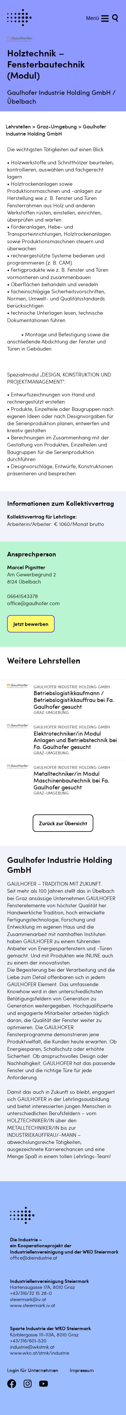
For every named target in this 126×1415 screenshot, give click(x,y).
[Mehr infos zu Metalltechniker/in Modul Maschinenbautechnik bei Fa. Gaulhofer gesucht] (20, 780)
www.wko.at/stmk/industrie (39, 1352)
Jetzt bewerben (30, 623)
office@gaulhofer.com (33, 603)
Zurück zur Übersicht (63, 823)
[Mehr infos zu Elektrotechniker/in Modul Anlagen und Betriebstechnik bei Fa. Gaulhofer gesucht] (20, 739)
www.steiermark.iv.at (32, 1305)
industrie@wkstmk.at (32, 1346)
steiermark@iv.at (28, 1299)
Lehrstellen (18, 126)
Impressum (82, 1370)
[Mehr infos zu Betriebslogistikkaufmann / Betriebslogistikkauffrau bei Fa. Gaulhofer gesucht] (20, 699)
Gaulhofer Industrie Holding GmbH (56, 130)
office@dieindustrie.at (33, 1257)
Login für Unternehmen (32, 1370)
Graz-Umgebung (57, 126)
